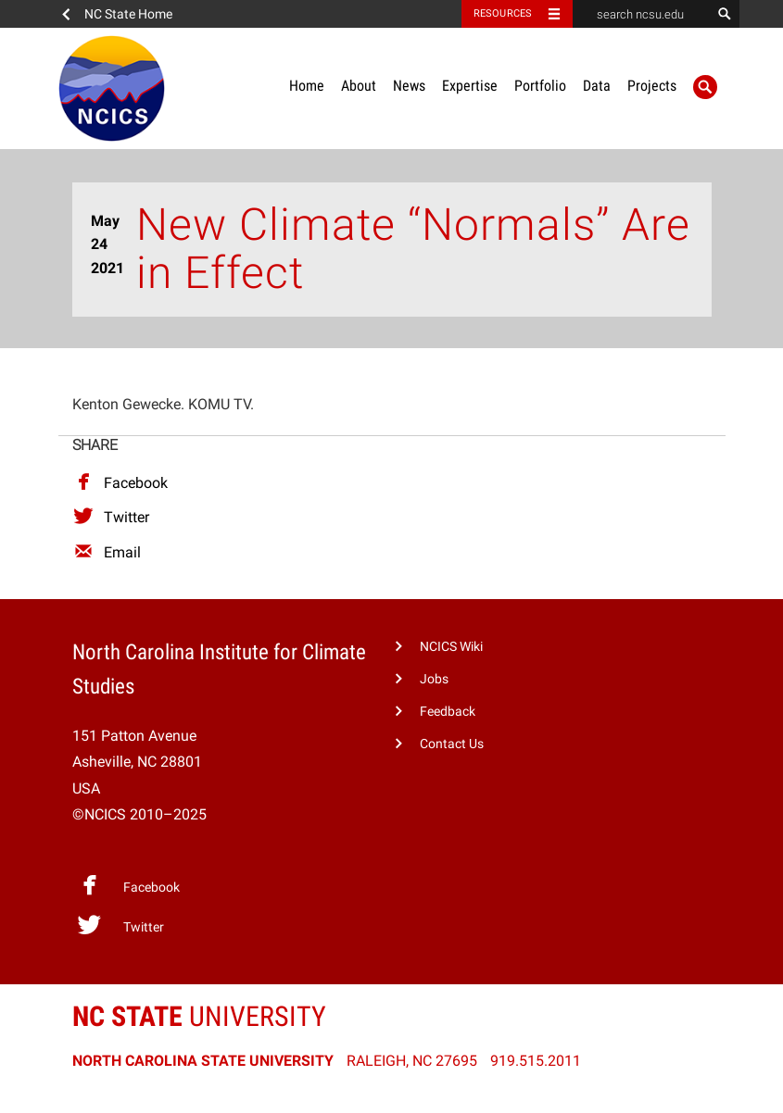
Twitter (110, 517)
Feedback (447, 711)
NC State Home (128, 13)
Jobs (434, 679)
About (358, 85)
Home (306, 85)
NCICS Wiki (451, 647)
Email (106, 552)
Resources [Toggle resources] (503, 13)
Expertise (470, 85)
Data (597, 85)
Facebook (120, 483)
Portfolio (540, 85)
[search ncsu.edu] (642, 14)
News (409, 85)
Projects (651, 85)
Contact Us (452, 744)
